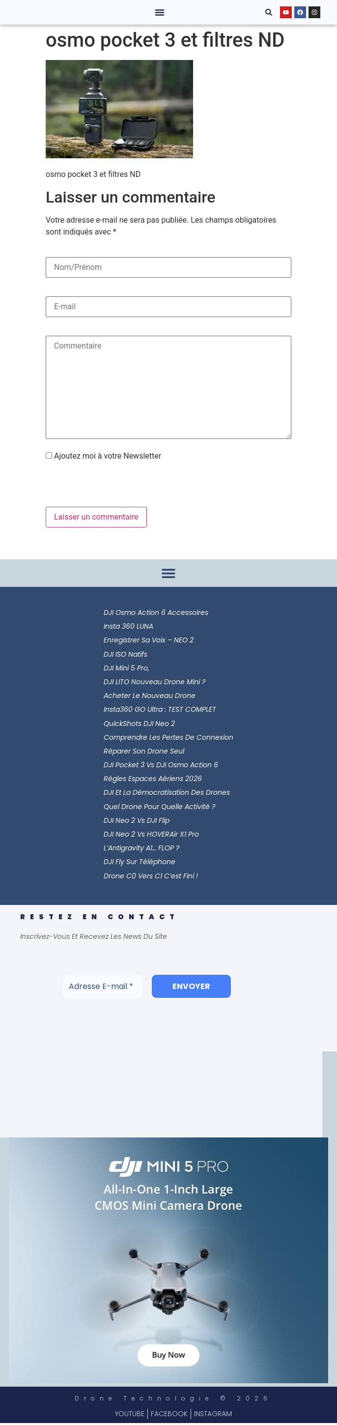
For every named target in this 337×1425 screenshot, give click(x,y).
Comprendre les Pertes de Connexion (168, 737)
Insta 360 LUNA (128, 626)
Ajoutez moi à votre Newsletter (103, 456)
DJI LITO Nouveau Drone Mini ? (154, 682)
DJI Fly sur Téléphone (139, 862)
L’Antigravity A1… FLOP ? (141, 848)
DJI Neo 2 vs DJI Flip (136, 820)
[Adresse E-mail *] (102, 986)
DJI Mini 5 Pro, (126, 668)
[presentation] (113, 485)
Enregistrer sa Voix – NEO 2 (149, 640)
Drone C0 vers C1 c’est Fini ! (151, 876)
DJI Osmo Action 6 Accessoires (156, 612)
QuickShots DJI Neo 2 (139, 723)
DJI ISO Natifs (125, 654)
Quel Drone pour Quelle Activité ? (159, 807)
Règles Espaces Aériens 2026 (153, 779)
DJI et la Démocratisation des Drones (167, 792)
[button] (159, 12)
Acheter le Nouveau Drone (150, 695)
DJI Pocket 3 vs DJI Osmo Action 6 (161, 765)
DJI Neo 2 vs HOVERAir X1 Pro (151, 834)
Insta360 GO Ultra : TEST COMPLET (160, 709)
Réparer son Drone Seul (144, 751)
